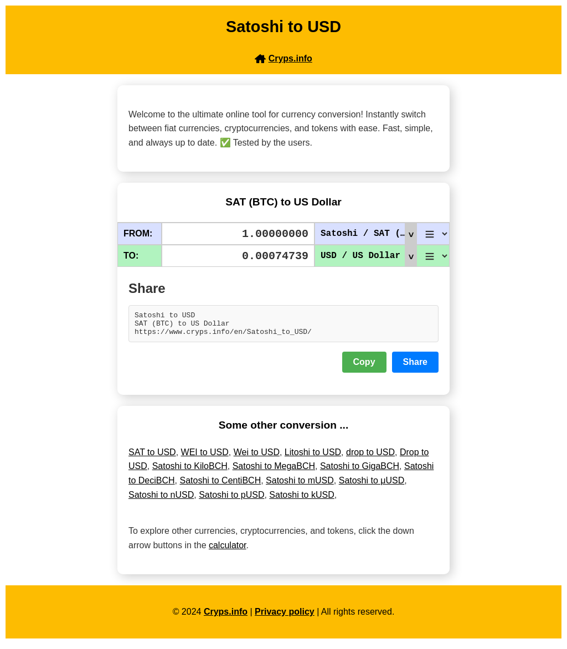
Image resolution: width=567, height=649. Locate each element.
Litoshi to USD (313, 457)
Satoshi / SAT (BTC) (368, 233)
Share (415, 367)
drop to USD (370, 457)
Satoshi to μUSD (372, 485)
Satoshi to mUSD (300, 485)
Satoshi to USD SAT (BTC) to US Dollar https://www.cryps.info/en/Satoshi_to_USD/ (283, 326)
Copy (364, 367)
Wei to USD (257, 457)
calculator (227, 550)
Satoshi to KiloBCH (190, 471)
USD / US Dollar (368, 255)
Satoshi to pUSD (231, 499)
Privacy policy (285, 616)
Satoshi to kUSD (301, 499)
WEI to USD (205, 457)
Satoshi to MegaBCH (274, 471)
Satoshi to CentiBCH (220, 485)
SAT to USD (152, 457)
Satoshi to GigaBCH (359, 471)
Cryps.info (226, 616)
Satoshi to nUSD (161, 499)
